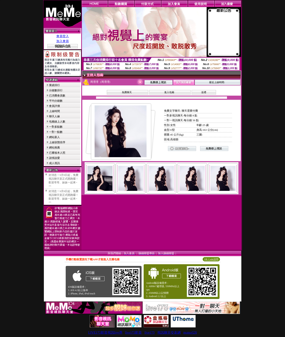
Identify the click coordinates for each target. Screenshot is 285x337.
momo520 (190, 332)
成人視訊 (54, 163)
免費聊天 (127, 92)
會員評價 (54, 105)
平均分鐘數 (56, 100)
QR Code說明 (211, 259)
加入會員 (62, 41)
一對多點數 (56, 126)
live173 (149, 332)
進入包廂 (169, 92)
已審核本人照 (57, 152)
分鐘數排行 (56, 90)
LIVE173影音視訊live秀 (105, 332)
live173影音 (133, 332)
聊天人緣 (54, 116)
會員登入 (62, 36)
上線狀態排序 (57, 142)
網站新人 (54, 137)
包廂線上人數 (57, 121)
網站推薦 (54, 147)
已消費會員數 (57, 95)
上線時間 (54, 111)
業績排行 (54, 85)
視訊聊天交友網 (169, 332)
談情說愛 (54, 157)
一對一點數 (56, 131)
